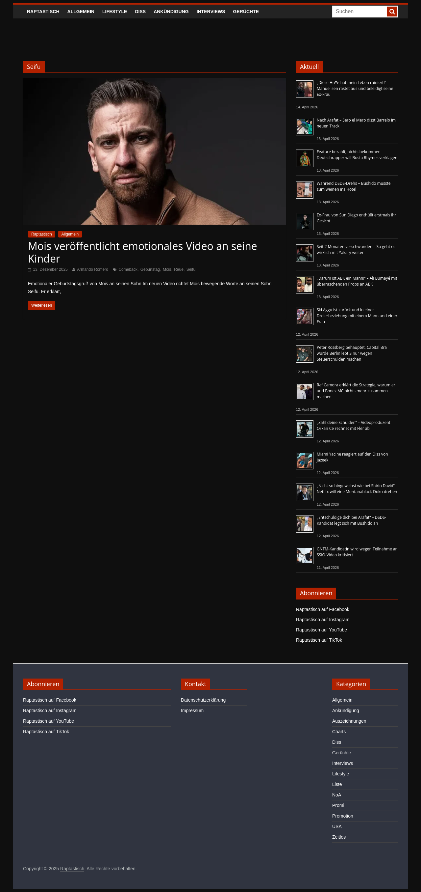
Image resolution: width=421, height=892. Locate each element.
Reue (179, 269)
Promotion (342, 816)
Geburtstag (150, 269)
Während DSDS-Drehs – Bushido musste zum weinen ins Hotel (353, 186)
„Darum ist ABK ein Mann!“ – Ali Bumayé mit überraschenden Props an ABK (357, 281)
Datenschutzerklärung (203, 700)
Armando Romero (92, 269)
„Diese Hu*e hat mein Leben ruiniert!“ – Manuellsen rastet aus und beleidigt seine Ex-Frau (355, 88)
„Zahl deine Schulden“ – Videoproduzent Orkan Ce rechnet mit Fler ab (353, 425)
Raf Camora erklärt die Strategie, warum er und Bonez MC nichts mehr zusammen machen (356, 391)
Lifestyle (114, 11)
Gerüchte (246, 11)
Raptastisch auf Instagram (323, 619)
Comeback (127, 269)
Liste (337, 784)
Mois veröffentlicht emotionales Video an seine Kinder (142, 252)
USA (337, 826)
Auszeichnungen (349, 721)
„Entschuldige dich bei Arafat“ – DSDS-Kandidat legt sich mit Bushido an (351, 520)
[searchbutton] (392, 11)
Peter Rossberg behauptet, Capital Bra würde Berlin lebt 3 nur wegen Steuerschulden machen (352, 353)
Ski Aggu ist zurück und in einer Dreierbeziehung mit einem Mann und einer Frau (357, 315)
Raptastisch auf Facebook (322, 609)
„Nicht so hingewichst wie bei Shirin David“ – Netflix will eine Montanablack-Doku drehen (357, 488)
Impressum (192, 710)
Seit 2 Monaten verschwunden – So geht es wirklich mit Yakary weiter (356, 249)
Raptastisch (43, 11)
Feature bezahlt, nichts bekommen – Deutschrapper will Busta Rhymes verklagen (357, 154)
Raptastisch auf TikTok (319, 640)
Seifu (190, 269)
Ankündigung (171, 11)
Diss (140, 11)
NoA (336, 794)
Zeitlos (339, 837)
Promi (338, 805)
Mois (167, 269)
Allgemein (80, 11)
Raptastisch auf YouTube (321, 629)
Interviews (211, 11)
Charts (339, 731)
